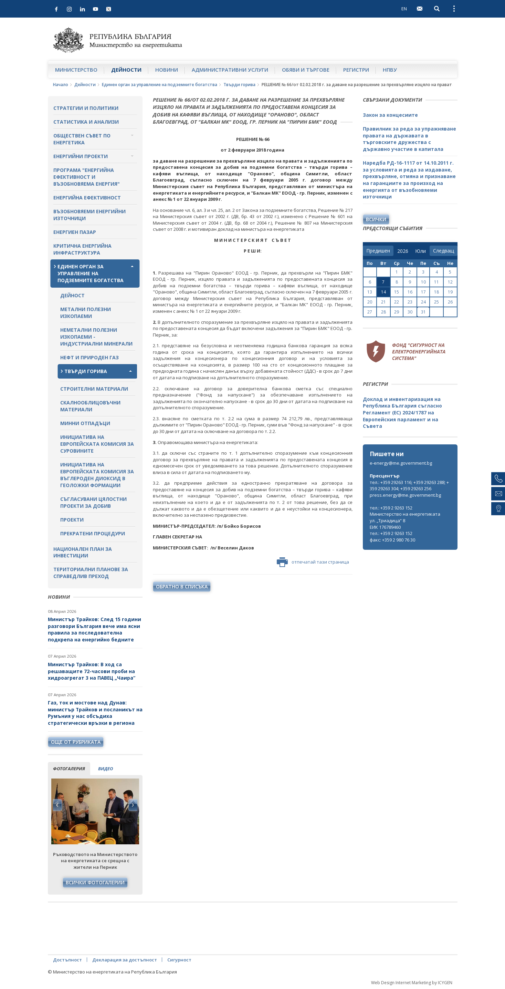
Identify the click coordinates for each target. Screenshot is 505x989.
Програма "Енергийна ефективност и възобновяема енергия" (86, 177)
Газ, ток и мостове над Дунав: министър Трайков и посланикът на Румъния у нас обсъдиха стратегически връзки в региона (95, 712)
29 (396, 312)
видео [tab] (105, 768)
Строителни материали (94, 388)
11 (436, 282)
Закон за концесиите (390, 115)
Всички (376, 219)
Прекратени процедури (92, 533)
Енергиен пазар (74, 232)
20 (369, 302)
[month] (420, 251)
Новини (166, 69)
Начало (60, 84)
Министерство (76, 69)
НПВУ (390, 69)
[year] (402, 251)
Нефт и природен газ (89, 357)
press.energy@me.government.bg (405, 495)
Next (132, 805)
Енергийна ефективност (87, 197)
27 (369, 312)
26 (450, 302)
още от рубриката (76, 742)
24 (423, 302)
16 (410, 292)
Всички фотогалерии (95, 882)
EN (404, 9)
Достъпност (67, 960)
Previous (57, 805)
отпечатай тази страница (313, 562)
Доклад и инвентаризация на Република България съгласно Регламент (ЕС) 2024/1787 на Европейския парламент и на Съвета (402, 412)
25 (436, 302)
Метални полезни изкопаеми (85, 312)
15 (396, 292)
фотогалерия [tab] (69, 768)
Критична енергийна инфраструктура (82, 249)
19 (450, 292)
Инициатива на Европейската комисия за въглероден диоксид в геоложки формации (97, 474)
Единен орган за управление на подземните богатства (159, 84)
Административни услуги (230, 69)
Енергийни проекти (80, 156)
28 (383, 312)
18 (436, 292)
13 (369, 292)
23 (410, 302)
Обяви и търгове (305, 69)
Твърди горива (239, 84)
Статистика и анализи (86, 122)
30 (410, 312)
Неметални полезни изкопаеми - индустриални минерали (96, 337)
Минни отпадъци (85, 423)
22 (396, 302)
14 (383, 292)
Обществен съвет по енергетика (82, 139)
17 (423, 292)
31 (423, 312)
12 (450, 282)
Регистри (356, 69)
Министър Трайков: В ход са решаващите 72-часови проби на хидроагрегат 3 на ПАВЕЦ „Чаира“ (92, 671)
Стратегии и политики (85, 108)
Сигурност (179, 960)
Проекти (72, 519)
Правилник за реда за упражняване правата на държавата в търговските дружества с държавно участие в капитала (409, 138)
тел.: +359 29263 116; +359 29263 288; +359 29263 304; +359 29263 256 (409, 485)
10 (423, 282)
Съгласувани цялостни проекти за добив (93, 502)
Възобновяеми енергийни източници (89, 215)
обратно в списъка (182, 586)
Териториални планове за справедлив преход (90, 572)
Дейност (72, 295)
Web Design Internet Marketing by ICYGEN (411, 983)
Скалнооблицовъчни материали (90, 406)
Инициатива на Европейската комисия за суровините (97, 444)
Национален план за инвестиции (82, 552)
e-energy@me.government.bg (401, 463)
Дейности (126, 69)
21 (383, 302)
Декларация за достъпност (124, 960)
